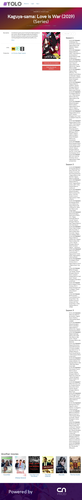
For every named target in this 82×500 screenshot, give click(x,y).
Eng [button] (37, 3)
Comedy (49, 10)
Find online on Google (51, 68)
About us (26, 3)
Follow (66, 33)
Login (32, 3)
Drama (44, 10)
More (12, 40)
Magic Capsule (22, 53)
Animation (38, 10)
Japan (54, 25)
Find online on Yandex (51, 63)
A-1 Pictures (14, 53)
